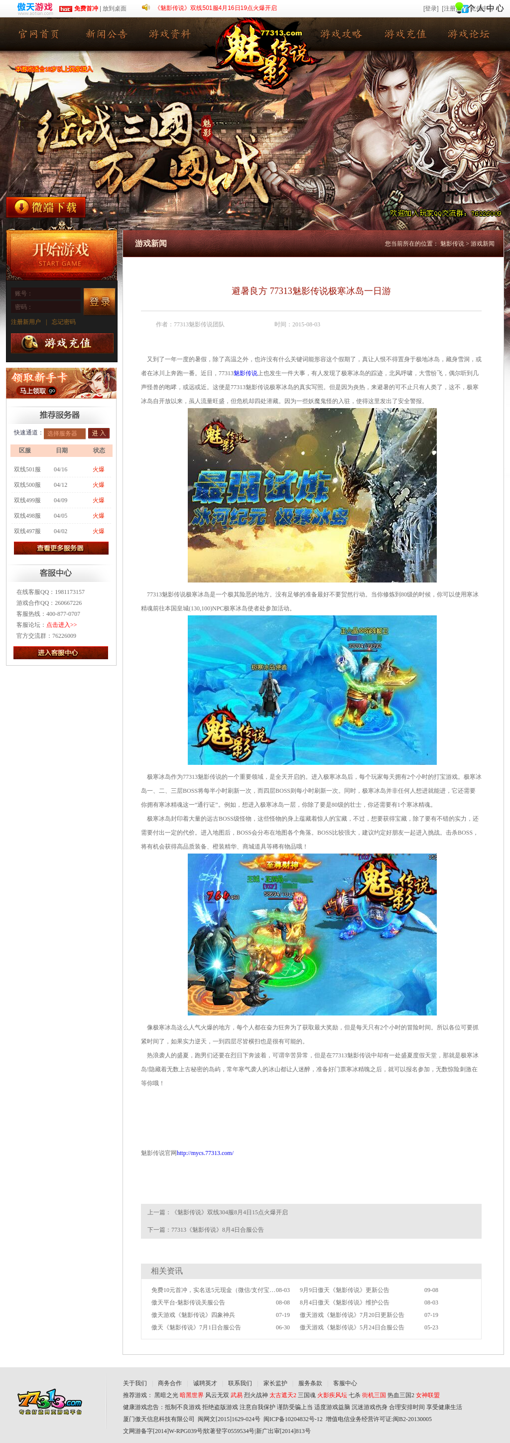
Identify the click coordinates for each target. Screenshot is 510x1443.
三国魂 (307, 1395)
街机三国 (374, 1395)
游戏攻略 (342, 34)
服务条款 (310, 1383)
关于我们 (135, 1383)
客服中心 (345, 1383)
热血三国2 (400, 1395)
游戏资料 (167, 34)
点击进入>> (61, 624)
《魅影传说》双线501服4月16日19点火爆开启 (215, 7)
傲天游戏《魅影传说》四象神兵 (193, 1314)
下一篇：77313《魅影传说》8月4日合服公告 (205, 1229)
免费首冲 (78, 8)
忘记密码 (64, 321)
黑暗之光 (166, 1395)
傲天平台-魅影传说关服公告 (188, 1302)
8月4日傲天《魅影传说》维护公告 (344, 1302)
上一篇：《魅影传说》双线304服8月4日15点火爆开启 (217, 1212)
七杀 (355, 1395)
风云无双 (217, 1395)
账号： (24, 293)
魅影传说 (38, 34)
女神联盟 (428, 1395)
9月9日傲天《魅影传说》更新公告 (344, 1290)
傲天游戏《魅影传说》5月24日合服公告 (352, 1327)
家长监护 (275, 1383)
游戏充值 (407, 34)
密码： (24, 306)
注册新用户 (26, 321)
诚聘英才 (205, 1383)
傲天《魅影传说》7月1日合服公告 (196, 1327)
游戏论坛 (471, 34)
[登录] (431, 8)
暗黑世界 (192, 1395)
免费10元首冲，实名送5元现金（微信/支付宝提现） (213, 1290)
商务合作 (170, 1383)
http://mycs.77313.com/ (205, 1153)
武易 (237, 1395)
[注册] (449, 8)
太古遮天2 (282, 1395)
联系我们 (240, 1383)
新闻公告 (103, 34)
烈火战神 (256, 1395)
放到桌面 (115, 8)
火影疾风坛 (332, 1395)
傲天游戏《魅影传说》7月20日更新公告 (352, 1314)
